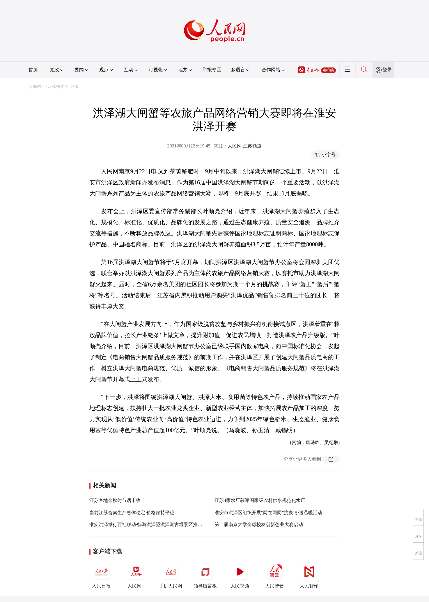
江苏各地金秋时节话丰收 (115, 500)
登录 (387, 69)
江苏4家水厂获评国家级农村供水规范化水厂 (259, 500)
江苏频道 (56, 86)
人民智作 (309, 575)
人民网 (35, 86)
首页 (33, 69)
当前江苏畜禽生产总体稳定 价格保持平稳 (131, 512)
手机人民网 (170, 575)
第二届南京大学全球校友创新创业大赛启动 (258, 524)
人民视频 (240, 575)
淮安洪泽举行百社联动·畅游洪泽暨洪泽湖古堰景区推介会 (148, 524)
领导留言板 (205, 575)
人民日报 (101, 575)
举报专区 (212, 69)
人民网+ (136, 575)
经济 (74, 86)
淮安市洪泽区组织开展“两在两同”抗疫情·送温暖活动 (268, 512)
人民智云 (274, 575)
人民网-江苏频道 (245, 145)
